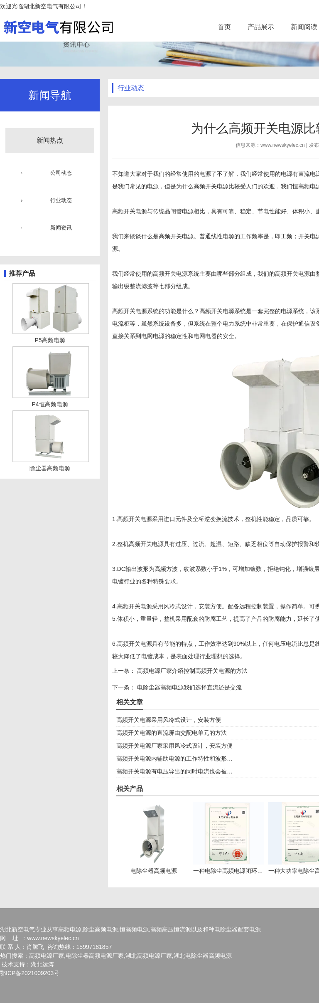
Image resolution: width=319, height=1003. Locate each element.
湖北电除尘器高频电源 (203, 955)
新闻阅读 (304, 26)
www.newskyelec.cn (282, 145)
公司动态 (61, 173)
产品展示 (261, 26)
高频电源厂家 (46, 955)
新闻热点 (50, 140)
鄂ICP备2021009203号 (29, 973)
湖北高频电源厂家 (148, 955)
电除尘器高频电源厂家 (95, 955)
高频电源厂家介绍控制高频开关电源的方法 (191, 670)
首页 (224, 26)
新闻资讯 (61, 228)
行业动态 (61, 200)
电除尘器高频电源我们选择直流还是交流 (188, 687)
